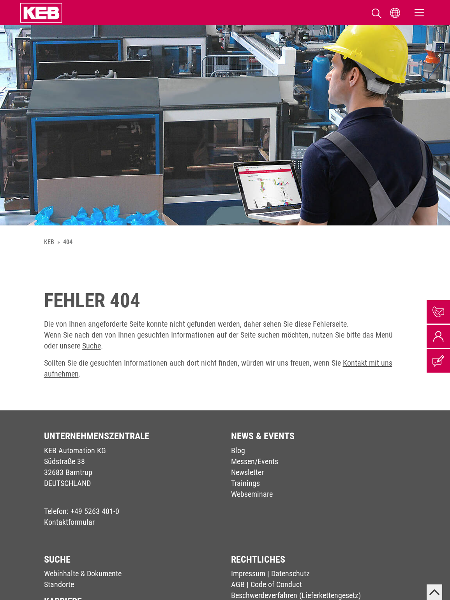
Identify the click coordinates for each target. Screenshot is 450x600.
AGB (238, 584)
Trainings (245, 483)
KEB (49, 242)
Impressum (248, 573)
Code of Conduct (276, 584)
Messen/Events (254, 461)
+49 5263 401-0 (95, 511)
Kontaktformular (69, 522)
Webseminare (252, 494)
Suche (91, 345)
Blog (238, 450)
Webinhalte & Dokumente (83, 573)
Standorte (59, 584)
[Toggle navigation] (419, 12)
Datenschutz (290, 573)
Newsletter (247, 472)
